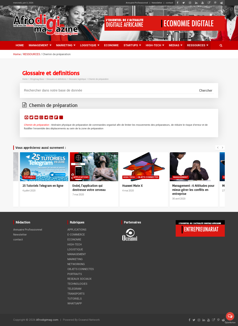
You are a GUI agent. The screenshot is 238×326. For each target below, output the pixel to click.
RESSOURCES (196, 45)
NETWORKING (76, 264)
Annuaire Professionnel (137, 2)
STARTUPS (131, 45)
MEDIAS (174, 45)
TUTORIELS (29, 177)
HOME (20, 45)
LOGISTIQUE (88, 45)
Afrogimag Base (37, 79)
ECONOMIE (111, 45)
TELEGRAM (74, 288)
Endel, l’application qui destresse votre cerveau (88, 188)
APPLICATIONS (80, 177)
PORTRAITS (74, 274)
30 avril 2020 (178, 198)
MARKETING (64, 45)
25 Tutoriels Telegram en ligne (42, 186)
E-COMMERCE (76, 234)
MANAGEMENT (38, 45)
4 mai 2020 (128, 190)
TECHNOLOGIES (77, 283)
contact (169, 2)
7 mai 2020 (78, 194)
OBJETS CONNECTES (148, 177)
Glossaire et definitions (56, 79)
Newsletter (157, 2)
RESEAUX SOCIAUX (79, 278)
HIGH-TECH (153, 45)
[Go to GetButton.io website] (230, 323)
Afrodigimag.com (47, 319)
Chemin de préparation (98, 79)
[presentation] (217, 147)
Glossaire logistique (77, 79)
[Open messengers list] (230, 316)
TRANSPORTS (75, 293)
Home (25, 79)
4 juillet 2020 (29, 190)
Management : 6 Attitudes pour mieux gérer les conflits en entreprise (193, 190)
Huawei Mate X (132, 186)
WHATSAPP (74, 303)
